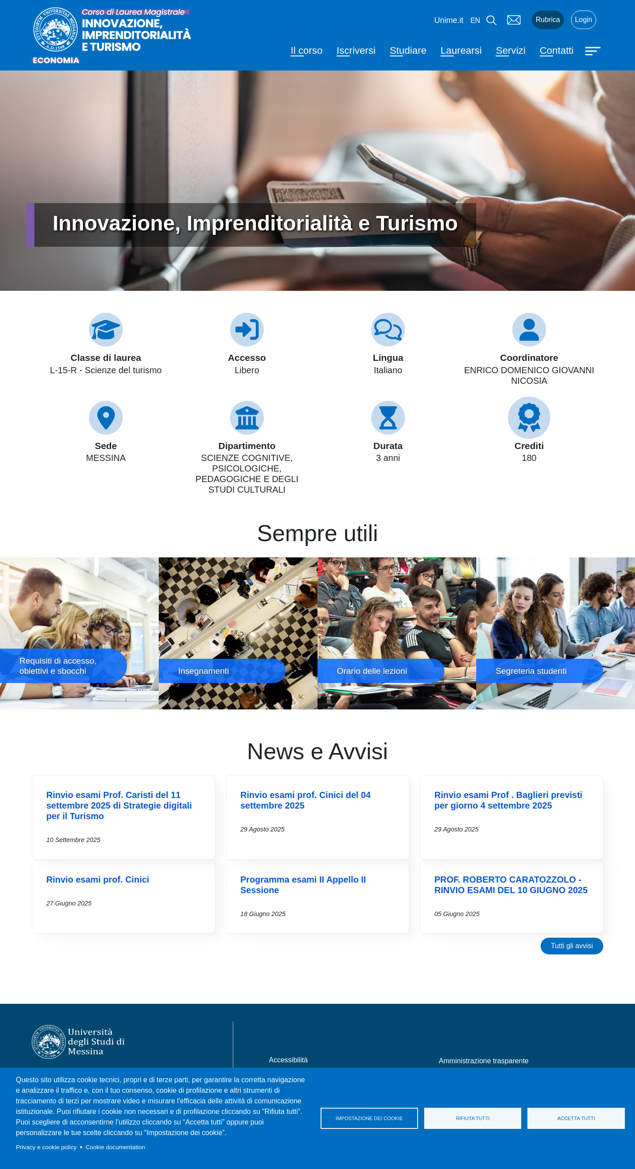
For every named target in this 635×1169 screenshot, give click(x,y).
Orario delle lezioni (397, 633)
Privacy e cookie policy (46, 1147)
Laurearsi (461, 50)
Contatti (557, 50)
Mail (514, 20)
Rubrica (548, 19)
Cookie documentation (115, 1147)
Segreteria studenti (555, 633)
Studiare (408, 50)
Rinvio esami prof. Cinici (97, 879)
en (475, 20)
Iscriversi (355, 50)
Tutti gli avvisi (572, 946)
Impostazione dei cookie (369, 1118)
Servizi (510, 50)
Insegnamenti (238, 633)
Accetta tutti (576, 1118)
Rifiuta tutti (473, 1118)
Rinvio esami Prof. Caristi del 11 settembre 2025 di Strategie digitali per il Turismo (119, 805)
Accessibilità (288, 1060)
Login (583, 19)
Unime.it (448, 20)
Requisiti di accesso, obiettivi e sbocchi (79, 633)
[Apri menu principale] (594, 50)
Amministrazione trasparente (484, 1061)
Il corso (306, 50)
